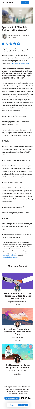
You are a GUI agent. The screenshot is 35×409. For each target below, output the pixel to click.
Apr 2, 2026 (11, 341)
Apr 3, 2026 (11, 305)
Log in (12, 405)
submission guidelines (10, 255)
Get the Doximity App (12, 398)
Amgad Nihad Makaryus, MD (17, 302)
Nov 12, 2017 (12, 37)
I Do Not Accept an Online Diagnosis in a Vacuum (17, 366)
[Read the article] (17, 281)
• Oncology (25, 35)
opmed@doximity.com (10, 257)
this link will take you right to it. (22, 63)
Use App (25, 3)
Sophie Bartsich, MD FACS (17, 371)
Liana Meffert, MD (17, 337)
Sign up (23, 405)
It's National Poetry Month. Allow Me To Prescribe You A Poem (17, 331)
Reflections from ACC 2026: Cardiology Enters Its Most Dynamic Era (17, 296)
